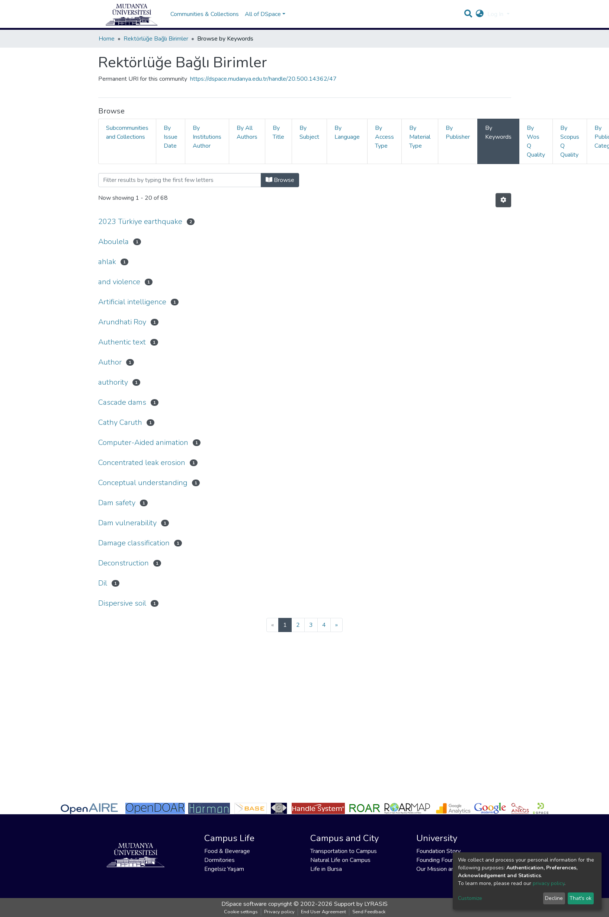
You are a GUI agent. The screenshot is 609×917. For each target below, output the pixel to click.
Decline (554, 898)
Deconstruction (123, 563)
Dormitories (219, 860)
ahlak (107, 262)
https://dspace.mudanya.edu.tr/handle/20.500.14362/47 (263, 79)
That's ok (581, 898)
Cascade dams (122, 402)
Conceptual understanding (142, 483)
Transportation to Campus (343, 851)
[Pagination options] (503, 200)
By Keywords (498, 132)
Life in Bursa (326, 869)
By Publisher (458, 132)
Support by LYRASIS (361, 904)
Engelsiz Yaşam (224, 869)
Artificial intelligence (132, 302)
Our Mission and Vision (445, 869)
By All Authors (247, 132)
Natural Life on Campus (340, 860)
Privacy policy (279, 911)
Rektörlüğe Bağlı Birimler (156, 39)
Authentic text (122, 342)
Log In (496, 14)
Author (110, 362)
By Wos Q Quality (536, 141)
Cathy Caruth (120, 422)
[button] (479, 14)
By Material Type (419, 137)
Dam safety (116, 503)
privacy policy (548, 883)
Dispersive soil (122, 603)
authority (113, 382)
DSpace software (244, 904)
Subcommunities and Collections (127, 132)
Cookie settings (241, 911)
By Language (347, 132)
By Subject (309, 132)
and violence (119, 282)
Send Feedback (368, 911)
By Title (278, 132)
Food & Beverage (227, 851)
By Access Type (384, 137)
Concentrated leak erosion (141, 463)
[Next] (336, 625)
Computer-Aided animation (143, 442)
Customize (470, 898)
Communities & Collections (204, 14)
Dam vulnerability (127, 523)
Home (107, 39)
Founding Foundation (443, 860)
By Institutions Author (207, 137)
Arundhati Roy (122, 322)
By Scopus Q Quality (569, 141)
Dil (102, 583)
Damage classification (134, 543)
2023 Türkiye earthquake (140, 222)
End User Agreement (323, 911)
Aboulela (113, 242)
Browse (280, 180)
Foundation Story (438, 851)
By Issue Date (170, 137)
